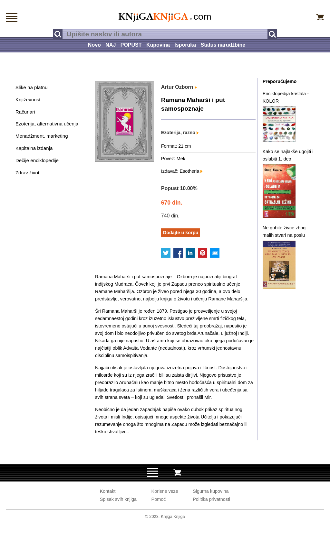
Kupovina (158, 45)
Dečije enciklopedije (37, 160)
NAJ (110, 45)
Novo (94, 45)
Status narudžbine (222, 45)
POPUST (131, 45)
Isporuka (185, 45)
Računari (25, 112)
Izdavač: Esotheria (181, 171)
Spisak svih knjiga (118, 499)
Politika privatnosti (211, 499)
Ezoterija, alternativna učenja (46, 123)
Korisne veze (164, 491)
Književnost (28, 99)
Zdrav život (27, 172)
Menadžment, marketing (41, 136)
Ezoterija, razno (180, 132)
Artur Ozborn (179, 87)
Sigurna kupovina (210, 491)
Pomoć (158, 499)
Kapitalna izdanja (34, 148)
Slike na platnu (31, 87)
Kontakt (108, 491)
